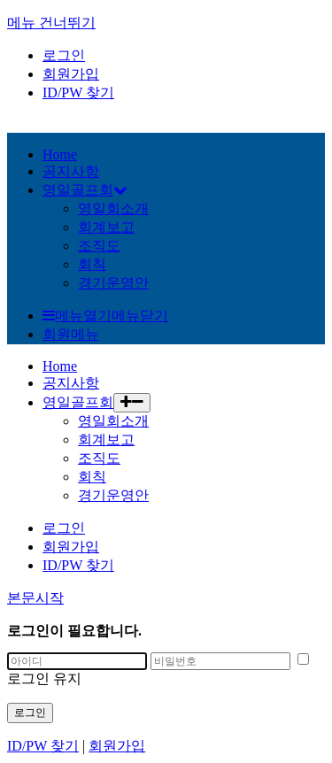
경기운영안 (113, 282)
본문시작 (35, 597)
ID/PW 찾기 (78, 92)
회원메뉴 (70, 334)
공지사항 (70, 382)
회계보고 (106, 227)
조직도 (99, 245)
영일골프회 (77, 402)
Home (59, 366)
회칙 (92, 264)
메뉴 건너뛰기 (51, 22)
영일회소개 (113, 208)
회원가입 (70, 73)
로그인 (63, 55)
